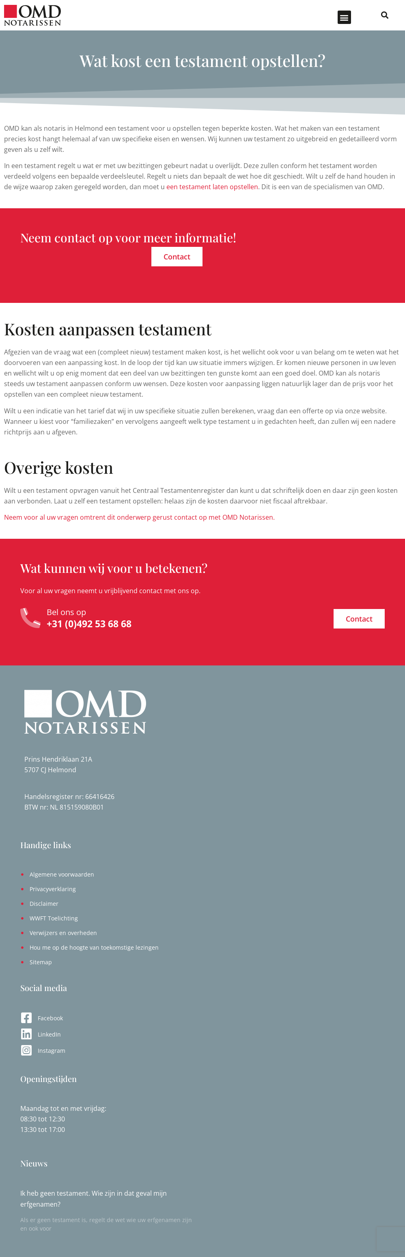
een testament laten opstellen (212, 186)
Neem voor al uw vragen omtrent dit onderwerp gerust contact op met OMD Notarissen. (139, 517)
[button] (344, 17)
